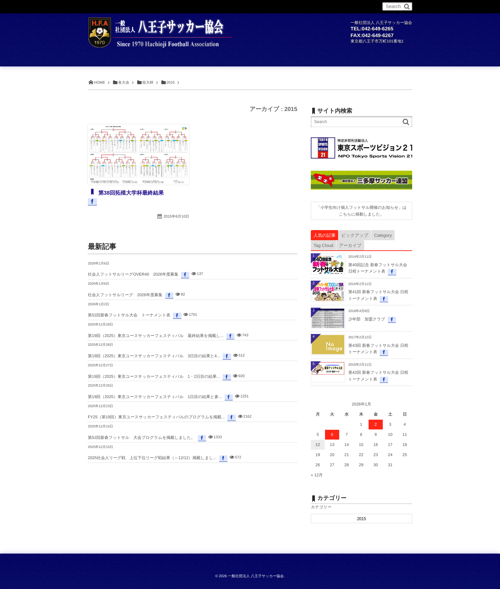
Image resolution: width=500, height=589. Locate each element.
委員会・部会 (252, 6)
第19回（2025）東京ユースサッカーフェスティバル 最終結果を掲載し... (156, 335)
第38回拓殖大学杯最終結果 (130, 193)
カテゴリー (321, 507)
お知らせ (123, 6)
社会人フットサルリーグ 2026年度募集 (125, 294)
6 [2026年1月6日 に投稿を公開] (332, 434)
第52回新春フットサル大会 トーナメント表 (129, 315)
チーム (203, 6)
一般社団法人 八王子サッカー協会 (256, 576)
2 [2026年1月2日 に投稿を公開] (376, 424)
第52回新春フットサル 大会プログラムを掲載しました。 (141, 437)
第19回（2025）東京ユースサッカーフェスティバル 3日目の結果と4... (154, 356)
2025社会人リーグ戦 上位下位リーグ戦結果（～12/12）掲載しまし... (152, 457)
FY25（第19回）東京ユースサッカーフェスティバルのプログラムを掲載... (156, 417)
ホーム (99, 6)
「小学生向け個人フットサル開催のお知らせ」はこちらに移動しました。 (361, 211)
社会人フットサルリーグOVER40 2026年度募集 (133, 274)
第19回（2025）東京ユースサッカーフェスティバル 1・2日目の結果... (154, 376)
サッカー (148, 6)
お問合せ (282, 6)
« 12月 (317, 475)
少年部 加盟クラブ (366, 319)
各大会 (224, 6)
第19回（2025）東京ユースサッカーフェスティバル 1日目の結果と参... (155, 396)
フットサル (176, 6)
